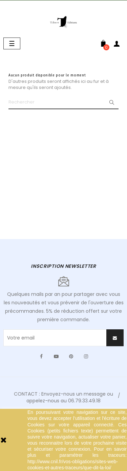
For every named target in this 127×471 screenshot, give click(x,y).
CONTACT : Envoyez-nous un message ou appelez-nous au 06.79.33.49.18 (63, 397)
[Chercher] (63, 102)
